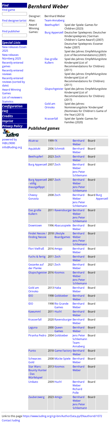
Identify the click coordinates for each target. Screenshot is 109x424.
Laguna (32, 327)
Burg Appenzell (54, 32)
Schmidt (59, 148)
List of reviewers (12, 97)
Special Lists (11, 42)
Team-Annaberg (54, 20)
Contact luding (11, 420)
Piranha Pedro (37, 335)
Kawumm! (34, 311)
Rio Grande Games (61, 305)
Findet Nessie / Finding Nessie (37, 235)
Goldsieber (61, 295)
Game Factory (63, 350)
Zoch (57, 156)
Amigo (58, 248)
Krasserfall (51, 118)
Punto (32, 350)
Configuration (12, 106)
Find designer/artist (14, 20)
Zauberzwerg (36, 397)
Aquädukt (34, 148)
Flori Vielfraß (36, 248)
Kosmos (59, 272)
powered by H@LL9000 (9, 141)
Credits (7, 116)
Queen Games (58, 329)
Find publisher (11, 31)
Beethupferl (52, 25)
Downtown (35, 225)
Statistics (7, 101)
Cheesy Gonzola (33, 196)
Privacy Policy (12, 126)
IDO (30, 295)
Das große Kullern (51, 60)
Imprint (7, 121)
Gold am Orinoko (50, 105)
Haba (57, 288)
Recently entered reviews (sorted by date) (13, 81)
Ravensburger (63, 210)
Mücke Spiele (62, 358)
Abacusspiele (62, 225)
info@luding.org (12, 147)
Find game (8, 10)
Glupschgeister (54, 89)
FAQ (5, 111)
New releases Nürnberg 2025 (11, 56)
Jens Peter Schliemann (80, 173)
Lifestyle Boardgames (62, 235)
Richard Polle (77, 391)
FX (55, 140)
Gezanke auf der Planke (36, 266)
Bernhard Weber (78, 142)
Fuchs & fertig (37, 256)
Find (5, 5)
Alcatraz (33, 140)
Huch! (58, 311)
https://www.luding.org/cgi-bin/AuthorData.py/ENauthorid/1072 (62, 416)
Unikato (33, 382)
